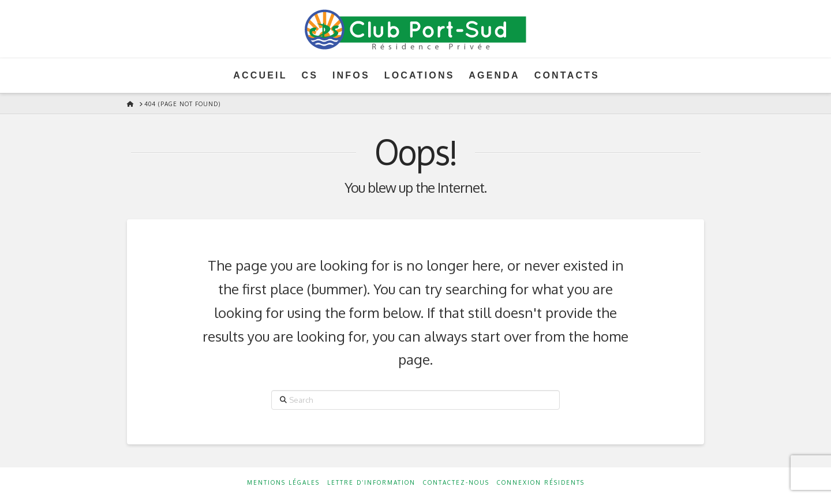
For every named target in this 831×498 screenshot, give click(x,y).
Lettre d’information (371, 482)
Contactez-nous (456, 482)
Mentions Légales (283, 482)
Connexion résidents (541, 482)
